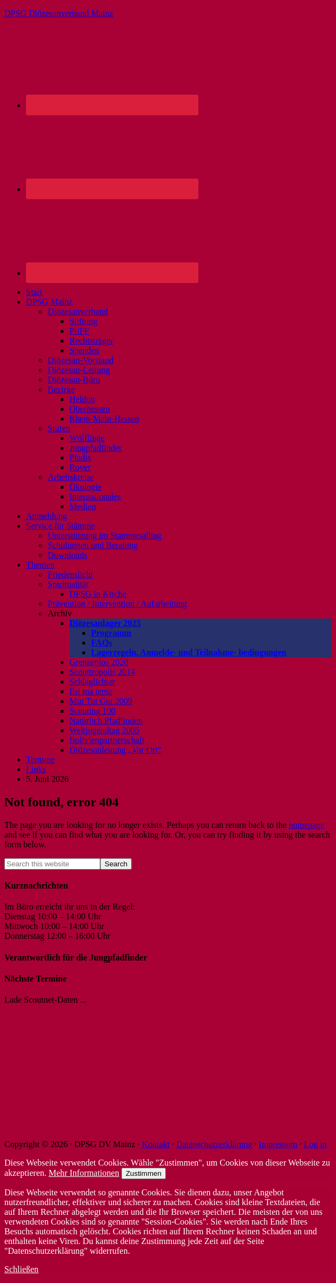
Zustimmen (143, 1173)
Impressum (278, 1144)
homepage (307, 825)
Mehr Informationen (84, 1172)
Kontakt (156, 1144)
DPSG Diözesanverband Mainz (58, 13)
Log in (315, 1144)
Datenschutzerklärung (214, 1144)
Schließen (21, 1269)
